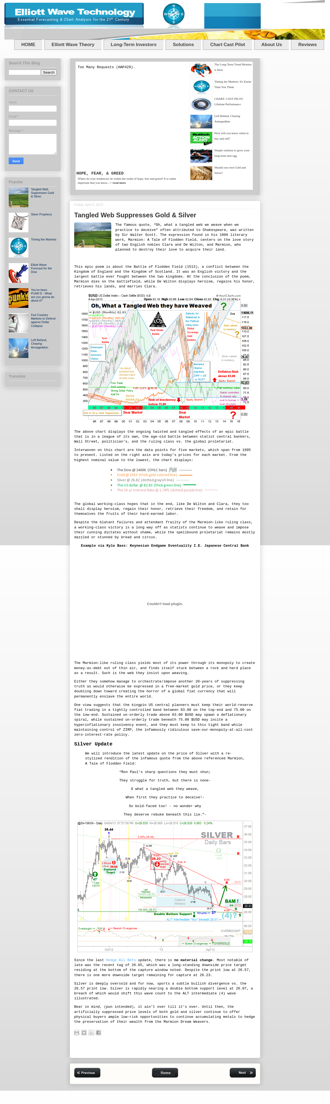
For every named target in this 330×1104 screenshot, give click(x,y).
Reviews (307, 44)
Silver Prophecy (41, 214)
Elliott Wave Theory (73, 44)
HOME (28, 44)
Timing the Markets (43, 239)
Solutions (183, 44)
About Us (271, 44)
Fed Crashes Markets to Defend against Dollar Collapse (43, 320)
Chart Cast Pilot (227, 44)
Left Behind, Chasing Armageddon (39, 343)
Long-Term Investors (134, 44)
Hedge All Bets (121, 960)
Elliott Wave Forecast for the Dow (41, 268)
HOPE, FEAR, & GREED (100, 173)
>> (117, 182)
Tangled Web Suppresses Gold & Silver (42, 193)
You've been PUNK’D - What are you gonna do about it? (42, 295)
